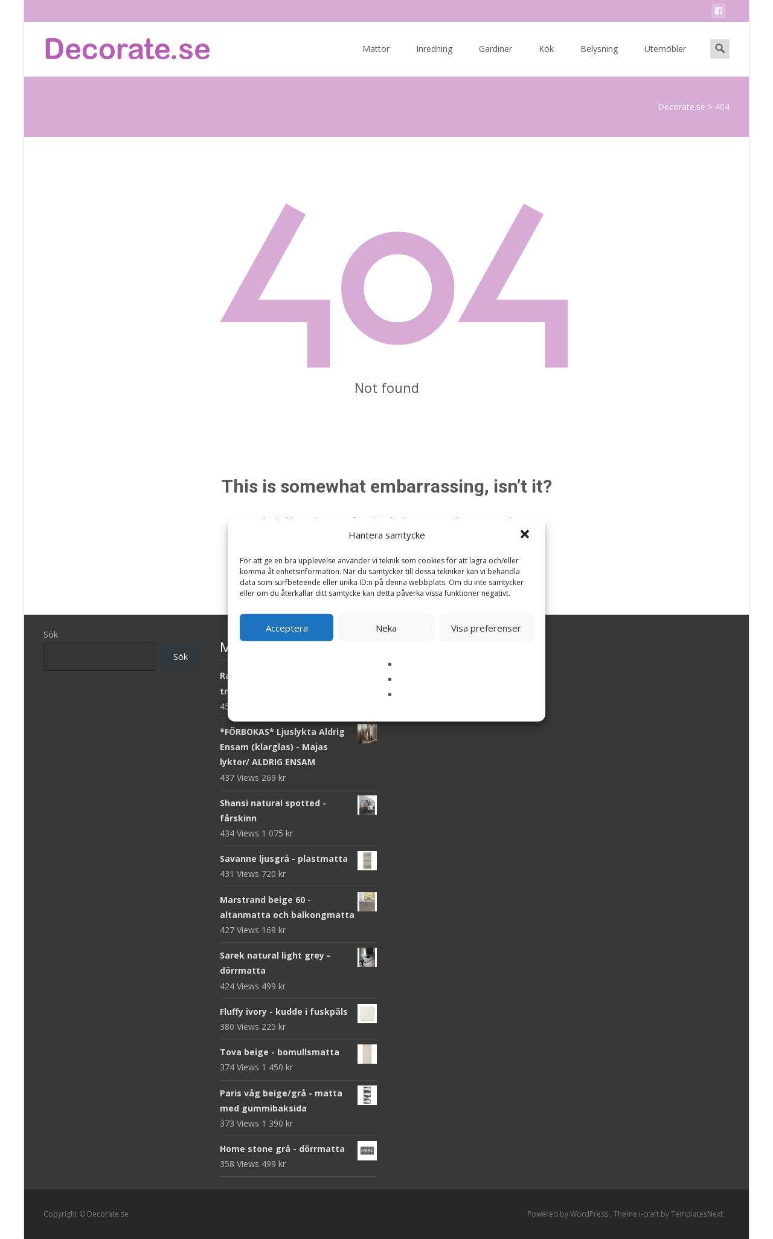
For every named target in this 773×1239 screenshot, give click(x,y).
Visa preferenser (486, 627)
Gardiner (495, 59)
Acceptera (287, 627)
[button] (526, 535)
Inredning (434, 59)
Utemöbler (665, 59)
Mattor (376, 59)
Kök (546, 59)
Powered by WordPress (568, 1214)
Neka (386, 627)
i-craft (650, 1214)
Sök (50, 634)
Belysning (599, 59)
